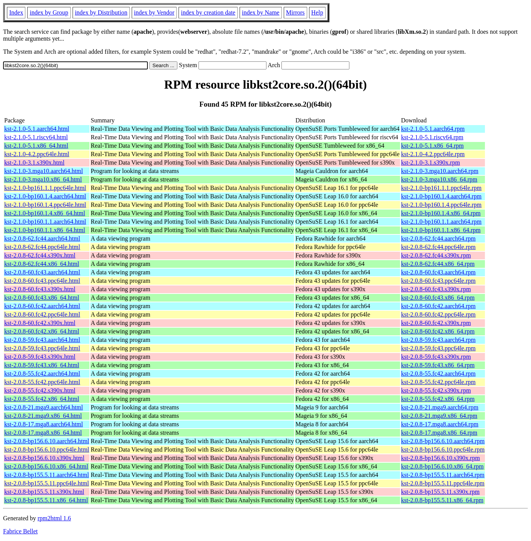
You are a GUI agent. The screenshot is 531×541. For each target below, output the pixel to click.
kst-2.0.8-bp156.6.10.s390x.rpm (440, 458)
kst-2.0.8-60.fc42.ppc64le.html (42, 314)
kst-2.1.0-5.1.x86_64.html (36, 145)
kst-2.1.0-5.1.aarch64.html (36, 128)
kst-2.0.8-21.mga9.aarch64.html (43, 407)
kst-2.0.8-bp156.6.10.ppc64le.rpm (443, 449)
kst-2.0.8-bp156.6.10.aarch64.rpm (443, 441)
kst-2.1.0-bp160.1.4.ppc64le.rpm (441, 204)
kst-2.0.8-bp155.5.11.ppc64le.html (46, 483)
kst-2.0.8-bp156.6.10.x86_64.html (46, 466)
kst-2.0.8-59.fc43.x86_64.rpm (438, 365)
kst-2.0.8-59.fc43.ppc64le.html (42, 348)
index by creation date (208, 12)
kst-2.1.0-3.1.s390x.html (34, 162)
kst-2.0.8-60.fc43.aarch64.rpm (438, 272)
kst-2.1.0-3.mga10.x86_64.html (43, 179)
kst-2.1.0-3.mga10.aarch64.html (43, 171)
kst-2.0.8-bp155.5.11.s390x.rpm (440, 491)
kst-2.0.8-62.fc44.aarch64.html (42, 238)
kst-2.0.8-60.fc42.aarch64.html (42, 306)
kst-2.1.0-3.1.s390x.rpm (430, 162)
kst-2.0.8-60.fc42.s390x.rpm (436, 323)
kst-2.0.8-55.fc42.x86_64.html (41, 399)
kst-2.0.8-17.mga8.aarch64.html (43, 424)
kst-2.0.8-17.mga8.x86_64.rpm (439, 432)
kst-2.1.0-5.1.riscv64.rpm (432, 137)
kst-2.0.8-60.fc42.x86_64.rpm (438, 331)
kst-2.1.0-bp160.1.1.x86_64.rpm (441, 230)
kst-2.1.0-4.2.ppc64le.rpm (433, 154)
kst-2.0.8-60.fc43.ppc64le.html (42, 280)
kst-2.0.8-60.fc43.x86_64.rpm (438, 297)
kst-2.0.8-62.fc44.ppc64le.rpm (438, 247)
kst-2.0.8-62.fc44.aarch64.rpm (438, 238)
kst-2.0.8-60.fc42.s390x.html (39, 323)
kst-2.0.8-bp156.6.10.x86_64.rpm (442, 466)
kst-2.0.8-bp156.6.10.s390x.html (44, 458)
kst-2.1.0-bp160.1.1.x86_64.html (44, 230)
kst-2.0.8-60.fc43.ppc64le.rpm (438, 280)
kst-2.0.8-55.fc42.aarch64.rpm (438, 373)
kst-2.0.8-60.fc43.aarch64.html (42, 272)
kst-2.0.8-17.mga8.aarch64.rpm (439, 424)
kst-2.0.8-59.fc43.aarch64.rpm (438, 339)
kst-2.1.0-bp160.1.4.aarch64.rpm (441, 196)
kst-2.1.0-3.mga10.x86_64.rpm (439, 179)
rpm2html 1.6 (54, 518)
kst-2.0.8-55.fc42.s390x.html (39, 390)
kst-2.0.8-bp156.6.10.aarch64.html (46, 441)
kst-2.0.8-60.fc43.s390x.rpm (436, 289)
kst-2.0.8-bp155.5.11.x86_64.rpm (442, 500)
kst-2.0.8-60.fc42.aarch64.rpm (438, 306)
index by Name (261, 12)
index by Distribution (101, 12)
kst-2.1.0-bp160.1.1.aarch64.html (45, 221)
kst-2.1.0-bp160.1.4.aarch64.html (45, 196)
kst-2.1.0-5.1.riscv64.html (36, 137)
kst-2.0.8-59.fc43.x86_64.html (41, 365)
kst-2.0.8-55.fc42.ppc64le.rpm (438, 382)
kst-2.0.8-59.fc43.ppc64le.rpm (438, 348)
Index (16, 12)
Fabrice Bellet (20, 531)
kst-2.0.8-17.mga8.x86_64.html (43, 432)
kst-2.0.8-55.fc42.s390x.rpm (436, 390)
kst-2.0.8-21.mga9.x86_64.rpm (439, 415)
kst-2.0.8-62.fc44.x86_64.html (41, 264)
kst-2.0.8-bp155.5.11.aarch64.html (46, 475)
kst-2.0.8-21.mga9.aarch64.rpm (439, 407)
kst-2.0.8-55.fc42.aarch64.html (42, 373)
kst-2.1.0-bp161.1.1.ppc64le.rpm (441, 188)
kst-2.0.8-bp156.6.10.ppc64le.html (46, 449)
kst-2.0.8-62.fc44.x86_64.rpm (438, 264)
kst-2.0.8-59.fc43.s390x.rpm (436, 356)
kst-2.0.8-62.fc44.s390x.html (39, 255)
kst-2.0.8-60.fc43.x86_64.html (41, 297)
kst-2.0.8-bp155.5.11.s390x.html (44, 491)
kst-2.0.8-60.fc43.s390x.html (39, 289)
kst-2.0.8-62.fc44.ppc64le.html (42, 247)
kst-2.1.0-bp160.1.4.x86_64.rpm (441, 213)
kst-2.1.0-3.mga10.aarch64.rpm (439, 171)
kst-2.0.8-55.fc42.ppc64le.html (42, 382)
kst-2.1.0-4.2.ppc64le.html (36, 154)
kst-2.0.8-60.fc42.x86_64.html (41, 331)
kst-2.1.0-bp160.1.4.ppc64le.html (45, 204)
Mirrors (295, 12)
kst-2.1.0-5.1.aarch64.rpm (433, 128)
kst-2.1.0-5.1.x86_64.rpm (432, 145)
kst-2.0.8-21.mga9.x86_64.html (43, 415)
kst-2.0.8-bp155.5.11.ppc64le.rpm (443, 483)
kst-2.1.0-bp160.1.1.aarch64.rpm (441, 221)
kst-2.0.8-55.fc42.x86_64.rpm (438, 399)
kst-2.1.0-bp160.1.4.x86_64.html (44, 213)
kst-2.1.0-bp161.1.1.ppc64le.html (45, 188)
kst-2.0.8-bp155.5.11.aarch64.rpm (443, 475)
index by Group (49, 12)
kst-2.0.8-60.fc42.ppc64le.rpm (438, 314)
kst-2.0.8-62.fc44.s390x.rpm (436, 255)
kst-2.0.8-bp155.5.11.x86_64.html (46, 500)
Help (317, 12)
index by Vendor (154, 12)
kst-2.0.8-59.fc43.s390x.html (39, 356)
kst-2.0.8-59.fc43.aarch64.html (42, 339)
